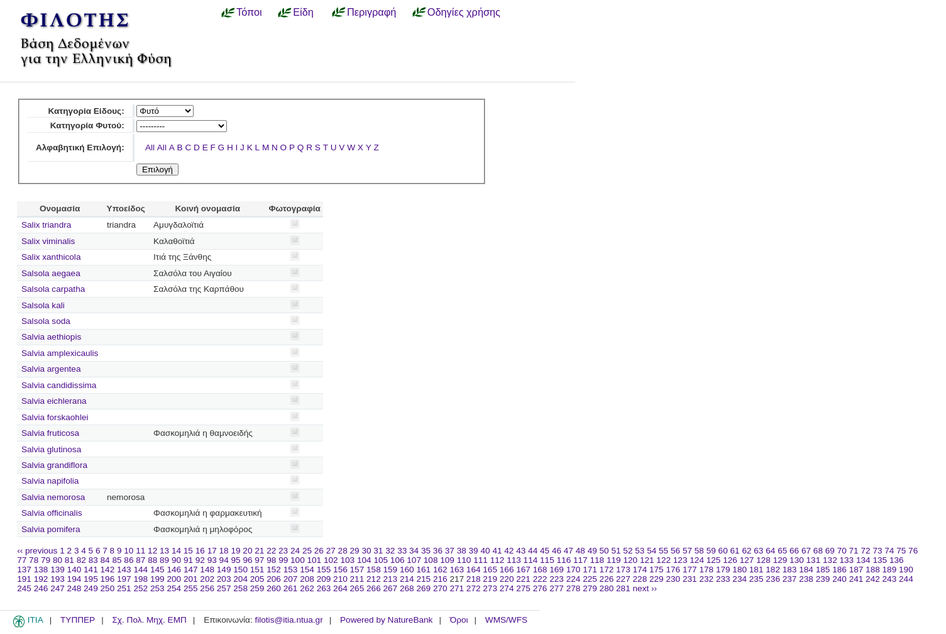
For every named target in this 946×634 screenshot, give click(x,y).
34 (414, 550)
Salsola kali (43, 305)
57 (687, 550)
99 (283, 560)
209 (324, 579)
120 (630, 560)
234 (739, 579)
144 (140, 569)
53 (639, 550)
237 (790, 579)
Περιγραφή (371, 12)
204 (240, 579)
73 (877, 550)
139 (57, 569)
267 (390, 588)
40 (485, 550)
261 (290, 588)
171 (590, 569)
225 (590, 579)
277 (556, 588)
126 (730, 560)
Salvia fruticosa (50, 433)
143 (124, 569)
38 (461, 550)
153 (290, 569)
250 (108, 588)
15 (188, 550)
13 (164, 550)
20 (247, 550)
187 (856, 569)
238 (806, 579)
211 (357, 579)
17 (212, 550)
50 (604, 550)
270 (440, 588)
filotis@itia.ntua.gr (288, 620)
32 (390, 550)
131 (813, 560)
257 (224, 588)
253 (157, 588)
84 (105, 560)
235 (756, 579)
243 (890, 579)
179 (723, 569)
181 (756, 569)
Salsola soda (45, 321)
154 (307, 569)
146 (174, 569)
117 (580, 560)
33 (402, 550)
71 (854, 550)
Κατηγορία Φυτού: (87, 125)
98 (271, 560)
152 (274, 569)
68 (818, 550)
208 (307, 579)
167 (523, 569)
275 (523, 588)
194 (74, 579)
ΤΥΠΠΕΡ (77, 620)
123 (680, 560)
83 (93, 560)
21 (259, 550)
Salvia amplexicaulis (59, 353)
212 (373, 579)
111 (480, 560)
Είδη (303, 12)
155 (324, 569)
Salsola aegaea (50, 273)
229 (656, 579)
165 (490, 569)
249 (91, 588)
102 (331, 560)
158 (373, 569)
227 (623, 579)
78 (33, 560)
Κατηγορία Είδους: (86, 111)
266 (373, 588)
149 (224, 569)
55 (663, 550)
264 (340, 588)
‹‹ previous (37, 550)
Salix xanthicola (50, 257)
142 (108, 569)
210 (340, 579)
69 (830, 550)
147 (191, 569)
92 (200, 560)
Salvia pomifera (50, 529)
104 (364, 560)
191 (24, 579)
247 (57, 588)
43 (520, 550)
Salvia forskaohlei (55, 417)
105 (380, 560)
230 (673, 579)
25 (307, 550)
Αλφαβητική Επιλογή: (80, 147)
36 (438, 550)
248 (74, 588)
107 (414, 560)
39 (473, 550)
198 (140, 579)
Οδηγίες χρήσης (463, 12)
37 (449, 550)
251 (124, 588)
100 (297, 560)
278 (573, 588)
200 (174, 579)
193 (57, 579)
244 (906, 579)
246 (41, 588)
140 (74, 569)
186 (839, 569)
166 (507, 569)
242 (873, 579)
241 (856, 579)
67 (806, 550)
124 (697, 560)
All (150, 147)
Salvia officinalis (51, 513)
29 (355, 550)
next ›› (645, 588)
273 (490, 588)
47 (568, 550)
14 (176, 550)
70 (842, 550)
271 (456, 588)
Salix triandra (46, 225)
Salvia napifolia (50, 481)
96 (247, 560)
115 (547, 560)
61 (735, 550)
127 (747, 560)
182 (773, 569)
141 (91, 569)
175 (656, 569)
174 (640, 569)
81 (69, 560)
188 (873, 569)
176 (673, 569)
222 (540, 579)
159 (390, 569)
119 (614, 560)
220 (507, 579)
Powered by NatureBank (386, 620)
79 (45, 560)
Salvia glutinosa (51, 449)
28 (343, 550)
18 (224, 550)
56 (675, 550)
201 (191, 579)
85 (116, 560)
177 (690, 569)
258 (240, 588)
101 (314, 560)
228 (640, 579)
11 (140, 550)
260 (274, 588)
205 (257, 579)
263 (324, 588)
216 (440, 579)
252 (140, 588)
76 (913, 550)
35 (426, 550)
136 (896, 560)
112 (497, 560)
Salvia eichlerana (54, 401)
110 (464, 560)
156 (340, 569)
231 (690, 579)
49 (592, 550)
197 (124, 579)
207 (290, 579)
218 (473, 579)
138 (41, 569)
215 (423, 579)
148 (207, 569)
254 (174, 588)
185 (823, 569)
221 (523, 579)
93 (212, 560)
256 (207, 588)
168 (540, 569)
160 (407, 569)
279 (590, 588)
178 (706, 569)
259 (257, 588)
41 (497, 550)
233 (723, 579)
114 (531, 560)
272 (473, 588)
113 (514, 560)
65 (782, 550)
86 (128, 560)
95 (236, 560)
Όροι (459, 620)
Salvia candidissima (58, 385)
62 (746, 550)
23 (283, 550)
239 (823, 579)
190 (906, 569)
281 (623, 588)
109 (447, 560)
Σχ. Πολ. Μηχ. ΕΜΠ (149, 620)
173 (623, 569)
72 (865, 550)
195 (91, 579)
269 (423, 588)
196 (108, 579)
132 (830, 560)
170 (573, 569)
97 (259, 560)
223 (556, 579)
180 (739, 569)
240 (839, 579)
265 (357, 588)
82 (81, 560)
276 (540, 588)
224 (573, 579)
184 (806, 569)
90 (176, 560)
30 (366, 550)
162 (440, 569)
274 (507, 588)
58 (699, 550)
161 (423, 569)
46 (556, 550)
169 (556, 569)
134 (863, 560)
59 (711, 550)
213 (390, 579)
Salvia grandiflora (54, 465)
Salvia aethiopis (51, 337)
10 (128, 550)
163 (456, 569)
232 (706, 579)
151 (257, 569)
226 (607, 579)
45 (544, 550)
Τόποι (249, 12)
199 (157, 579)
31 (378, 550)
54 (651, 550)
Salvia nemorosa (53, 497)
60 (723, 550)
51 (615, 550)
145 (157, 569)
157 (357, 569)
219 (490, 579)
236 (773, 579)
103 (347, 560)
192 (41, 579)
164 (473, 569)
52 (627, 550)
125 (714, 560)
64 (770, 550)
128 (763, 560)
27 (331, 550)
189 (890, 569)
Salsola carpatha (53, 289)
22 (271, 550)
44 (532, 550)
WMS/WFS (506, 620)
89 (164, 560)
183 (790, 569)
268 (407, 588)
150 (240, 569)
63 (758, 550)
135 (879, 560)
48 (580, 550)
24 (295, 550)
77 (21, 560)
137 (24, 569)
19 (235, 550)
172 (607, 569)
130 (796, 560)
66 (794, 550)
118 (597, 560)
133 (847, 560)
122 (663, 560)
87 (140, 560)
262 (307, 588)
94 (224, 560)
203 (224, 579)
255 (191, 588)
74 (889, 550)
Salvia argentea (50, 369)
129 (780, 560)
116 (564, 560)
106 (397, 560)
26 (319, 550)
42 (509, 550)
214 (407, 579)
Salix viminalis (48, 241)
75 (901, 550)
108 (431, 560)
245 (24, 588)
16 (200, 550)
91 (188, 560)
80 (57, 560)
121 (647, 560)
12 (152, 550)
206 (274, 579)
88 (152, 560)
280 (607, 588)
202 (207, 579)
